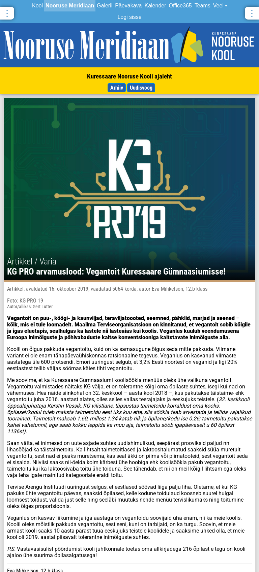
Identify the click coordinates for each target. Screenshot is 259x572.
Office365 (180, 5)
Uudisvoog (141, 88)
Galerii (104, 5)
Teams (202, 5)
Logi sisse (129, 17)
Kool (37, 5)
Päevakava (128, 5)
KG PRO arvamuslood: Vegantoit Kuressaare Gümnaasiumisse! (116, 271)
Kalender (155, 5)
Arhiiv (116, 88)
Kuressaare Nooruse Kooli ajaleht (129, 76)
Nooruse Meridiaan (70, 5)
